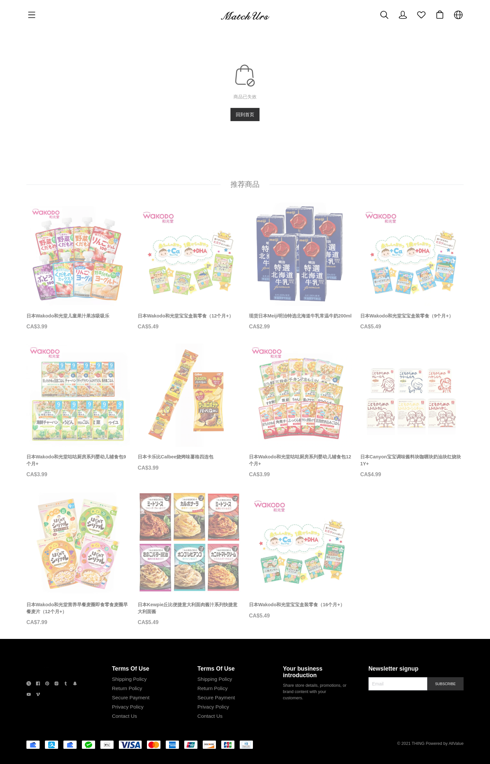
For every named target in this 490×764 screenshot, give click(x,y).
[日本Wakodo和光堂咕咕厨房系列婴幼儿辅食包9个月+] (78, 411)
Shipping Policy (128, 679)
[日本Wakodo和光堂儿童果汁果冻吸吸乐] (78, 267)
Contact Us (123, 716)
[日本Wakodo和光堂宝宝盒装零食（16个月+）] (300, 556)
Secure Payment (130, 698)
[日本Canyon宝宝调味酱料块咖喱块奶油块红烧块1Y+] (412, 411)
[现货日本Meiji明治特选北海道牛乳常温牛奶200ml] (300, 267)
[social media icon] (28, 684)
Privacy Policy (127, 707)
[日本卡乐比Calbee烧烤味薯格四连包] (189, 408)
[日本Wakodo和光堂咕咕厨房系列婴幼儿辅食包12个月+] (300, 411)
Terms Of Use (129, 669)
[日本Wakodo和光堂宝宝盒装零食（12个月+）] (189, 267)
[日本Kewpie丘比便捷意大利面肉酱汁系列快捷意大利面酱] (189, 559)
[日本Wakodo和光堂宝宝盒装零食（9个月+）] (412, 267)
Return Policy (126, 689)
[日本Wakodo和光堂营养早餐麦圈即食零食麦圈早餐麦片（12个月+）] (78, 559)
